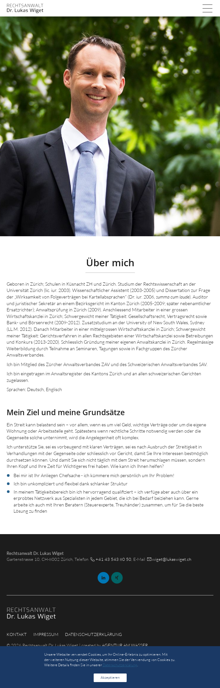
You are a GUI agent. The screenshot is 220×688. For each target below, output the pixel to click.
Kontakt (17, 634)
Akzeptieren (110, 677)
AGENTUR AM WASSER (125, 645)
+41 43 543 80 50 (113, 559)
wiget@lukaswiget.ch (171, 559)
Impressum (45, 634)
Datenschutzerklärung (93, 634)
